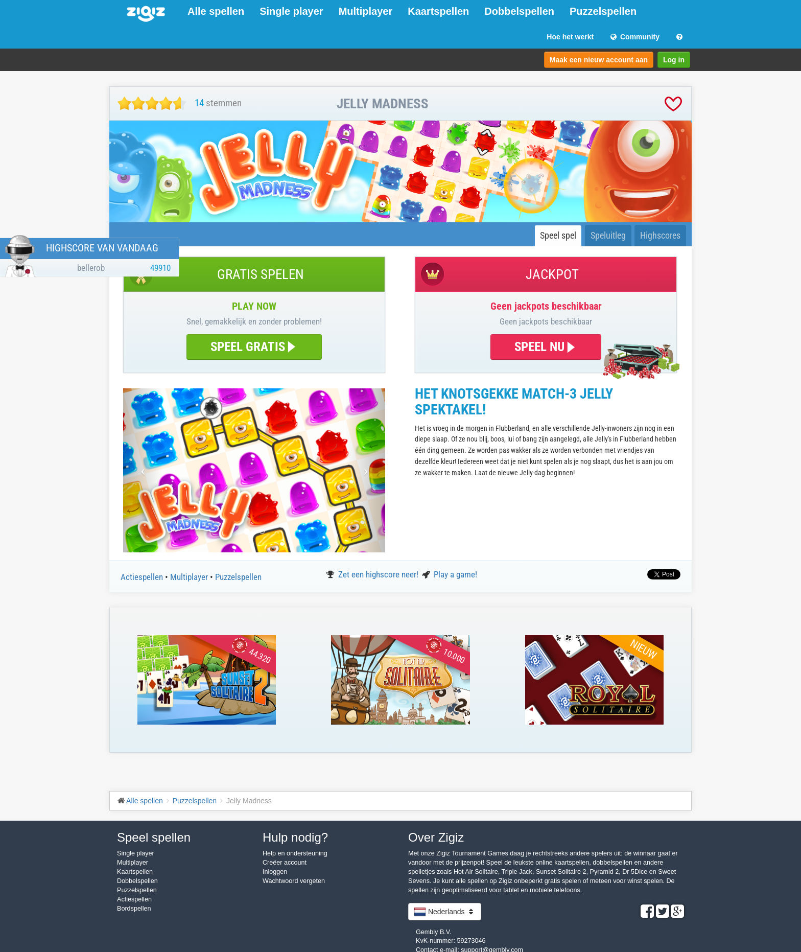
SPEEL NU (545, 346)
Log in (674, 60)
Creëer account (285, 862)
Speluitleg (608, 235)
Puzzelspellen (603, 11)
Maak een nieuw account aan (599, 60)
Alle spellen (215, 11)
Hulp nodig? (295, 837)
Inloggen (275, 871)
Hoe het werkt (570, 37)
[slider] (151, 103)
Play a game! (455, 574)
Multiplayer (366, 11)
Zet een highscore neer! (379, 574)
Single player (291, 11)
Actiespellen (143, 577)
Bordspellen (134, 908)
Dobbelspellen (519, 11)
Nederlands (445, 911)
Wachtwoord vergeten (294, 881)
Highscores (660, 235)
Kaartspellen (438, 11)
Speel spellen (154, 837)
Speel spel (558, 235)
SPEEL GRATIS (254, 346)
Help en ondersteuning (295, 853)
